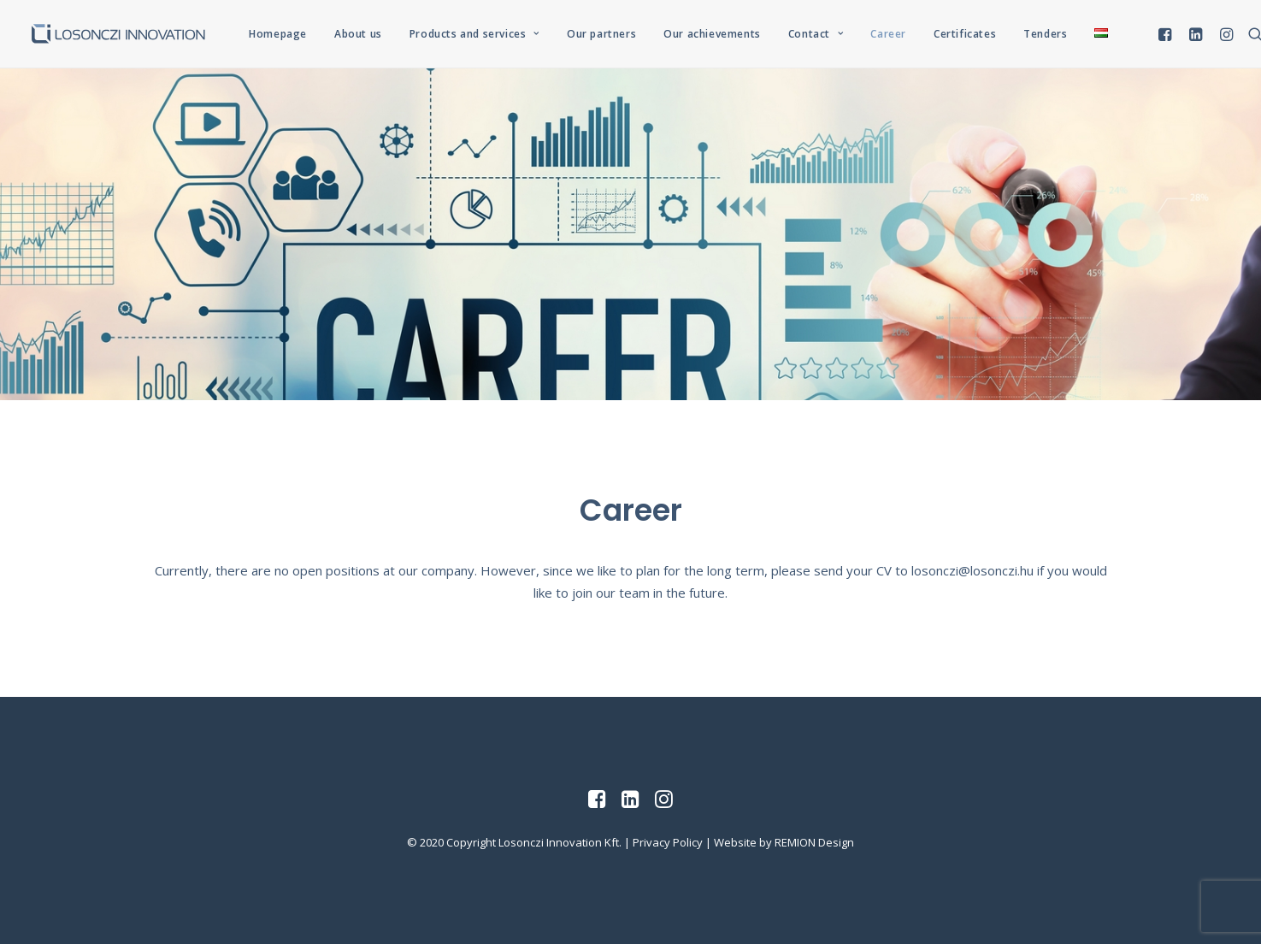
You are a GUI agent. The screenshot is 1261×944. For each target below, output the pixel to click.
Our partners (601, 34)
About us (358, 34)
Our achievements (712, 34)
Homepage (278, 34)
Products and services (474, 34)
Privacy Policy (668, 842)
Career (888, 34)
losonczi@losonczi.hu (972, 570)
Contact (816, 34)
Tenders (1045, 34)
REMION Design (814, 842)
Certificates (965, 34)
